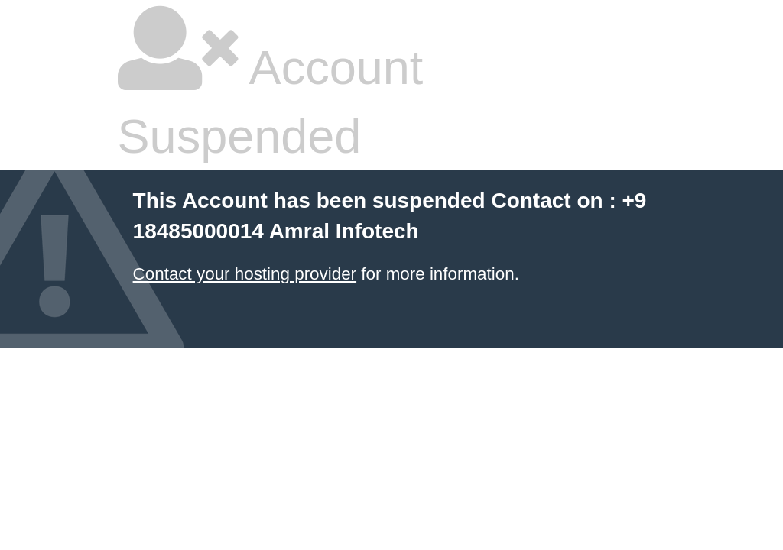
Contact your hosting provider (244, 273)
